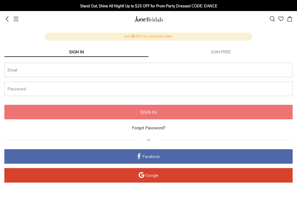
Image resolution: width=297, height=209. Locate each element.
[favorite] (281, 19)
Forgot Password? (148, 128)
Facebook (148, 157)
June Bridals (148, 19)
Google (148, 175)
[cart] (290, 19)
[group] (148, 7)
